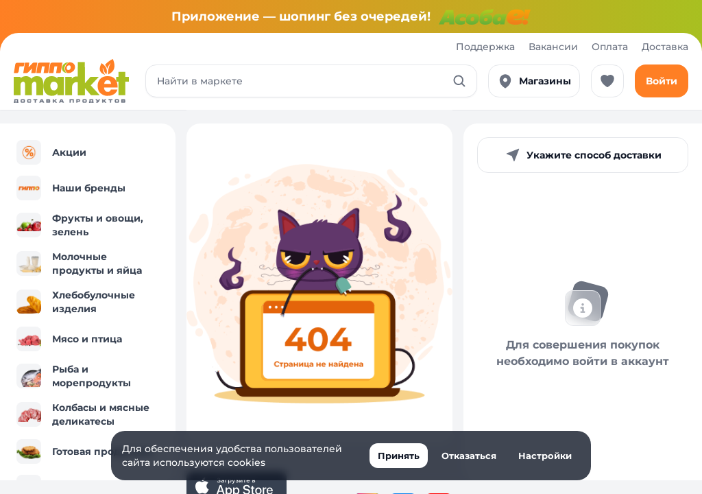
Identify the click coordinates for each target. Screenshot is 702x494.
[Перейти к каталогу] (71, 81)
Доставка (665, 46)
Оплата (610, 46)
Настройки (545, 455)
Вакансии (553, 46)
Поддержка (485, 46)
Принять (399, 455)
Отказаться (469, 455)
